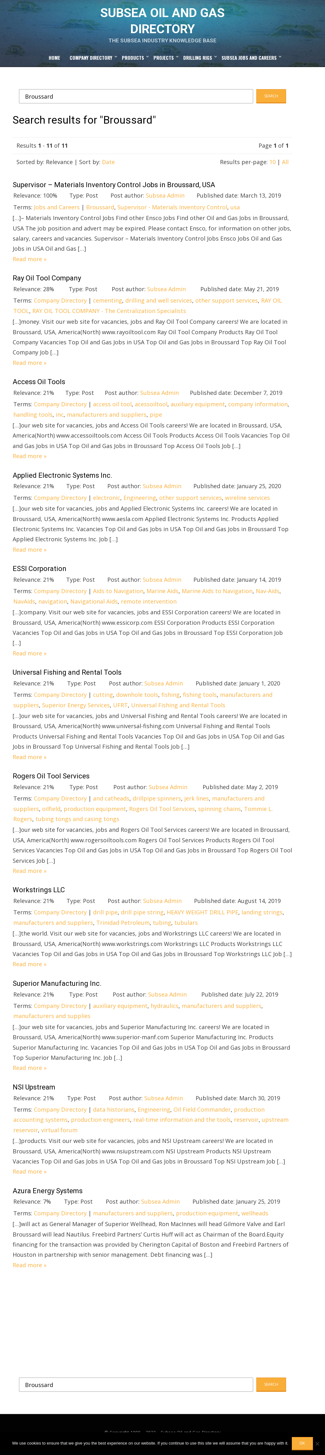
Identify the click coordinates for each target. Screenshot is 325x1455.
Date (108, 166)
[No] (317, 1443)
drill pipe (105, 916)
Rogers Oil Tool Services (51, 780)
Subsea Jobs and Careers (249, 61)
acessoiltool (151, 408)
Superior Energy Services (76, 709)
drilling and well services (158, 305)
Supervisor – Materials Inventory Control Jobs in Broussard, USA (114, 189)
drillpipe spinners (157, 803)
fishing (170, 699)
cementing (107, 305)
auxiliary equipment (198, 408)
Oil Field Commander (202, 1113)
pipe (156, 418)
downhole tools (137, 699)
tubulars (186, 926)
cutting (103, 699)
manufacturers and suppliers (107, 418)
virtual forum (59, 1134)
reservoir (246, 1124)
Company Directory (91, 61)
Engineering (139, 502)
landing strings (262, 916)
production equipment (95, 813)
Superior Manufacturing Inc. (57, 987)
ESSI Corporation (39, 573)
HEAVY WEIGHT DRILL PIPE (202, 916)
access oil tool (112, 408)
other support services (226, 305)
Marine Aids (162, 595)
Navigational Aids (94, 605)
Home (54, 61)
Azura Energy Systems (48, 1195)
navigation (52, 605)
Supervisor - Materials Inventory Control (172, 211)
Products (133, 61)
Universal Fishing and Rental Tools (67, 676)
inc (60, 418)
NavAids (24, 605)
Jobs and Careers (57, 211)
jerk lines (196, 803)
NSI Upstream (34, 1091)
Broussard (100, 211)
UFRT (120, 709)
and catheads (111, 803)
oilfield (51, 813)
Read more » (30, 263)
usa (235, 211)
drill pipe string (142, 916)
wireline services (247, 502)
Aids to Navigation (118, 595)
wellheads (254, 1217)
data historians (113, 1113)
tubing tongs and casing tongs (77, 823)
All (285, 166)
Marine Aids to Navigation (217, 595)
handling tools (33, 418)
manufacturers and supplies (52, 1020)
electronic (106, 502)
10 (272, 166)
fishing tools (200, 699)
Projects (163, 61)
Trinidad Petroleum (123, 926)
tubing (162, 926)
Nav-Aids (267, 595)
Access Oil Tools (39, 386)
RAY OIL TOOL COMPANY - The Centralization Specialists (109, 315)
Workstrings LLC (39, 894)
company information (258, 408)
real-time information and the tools (182, 1124)
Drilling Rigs (197, 61)
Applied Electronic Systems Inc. (62, 479)
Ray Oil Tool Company (47, 282)
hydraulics (164, 1010)
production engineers (100, 1124)
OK (302, 1443)
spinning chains (219, 813)
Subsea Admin (165, 200)
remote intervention (149, 605)
